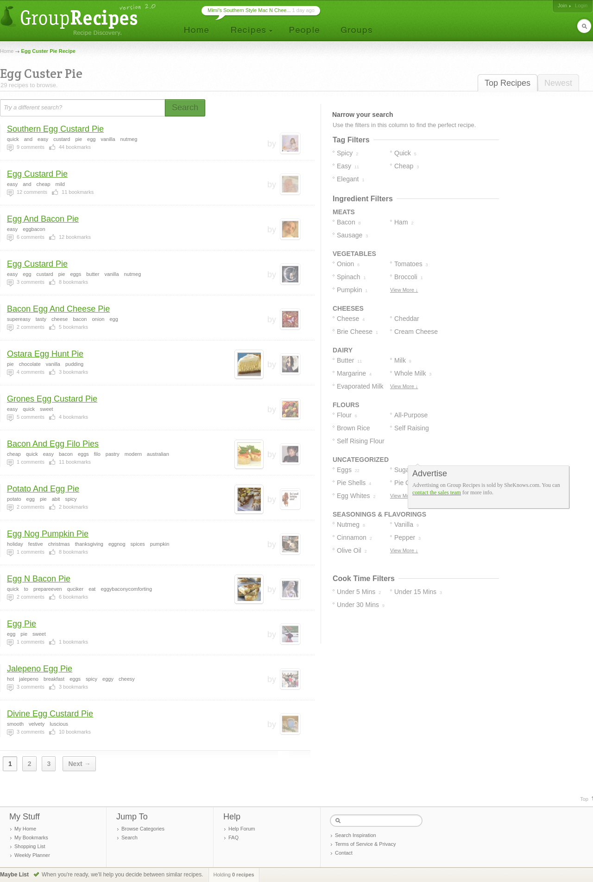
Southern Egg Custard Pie (55, 129)
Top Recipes (507, 83)
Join (562, 5)
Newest (558, 83)
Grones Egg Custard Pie (52, 398)
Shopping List (29, 846)
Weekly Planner (32, 855)
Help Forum (241, 828)
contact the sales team (436, 492)
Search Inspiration (355, 835)
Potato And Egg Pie (43, 488)
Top (584, 799)
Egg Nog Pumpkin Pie (47, 533)
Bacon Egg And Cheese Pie (58, 308)
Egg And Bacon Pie (43, 219)
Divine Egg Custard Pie (50, 713)
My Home (25, 828)
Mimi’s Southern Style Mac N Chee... (249, 10)
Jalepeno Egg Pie (39, 668)
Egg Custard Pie (37, 174)
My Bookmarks (31, 837)
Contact (344, 853)
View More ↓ (404, 290)
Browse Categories (142, 828)
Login (581, 5)
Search (129, 837)
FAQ (233, 837)
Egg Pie (21, 623)
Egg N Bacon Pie (38, 578)
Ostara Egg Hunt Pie (45, 353)
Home (6, 51)
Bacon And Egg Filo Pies (53, 443)
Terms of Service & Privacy (365, 844)
